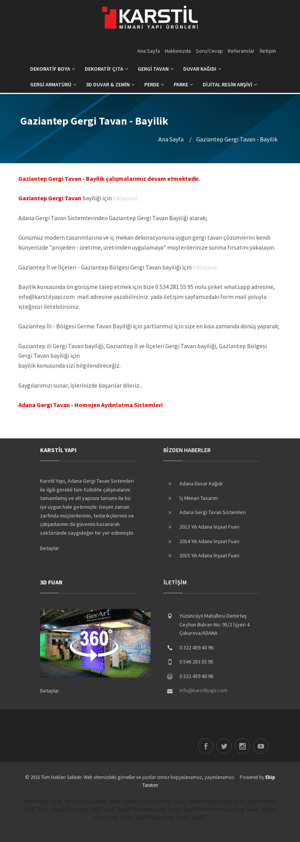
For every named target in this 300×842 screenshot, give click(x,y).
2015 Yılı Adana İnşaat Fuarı (209, 555)
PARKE (183, 84)
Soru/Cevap (209, 50)
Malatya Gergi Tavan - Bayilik (233, 801)
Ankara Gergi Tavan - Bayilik (109, 801)
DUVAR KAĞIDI (202, 68)
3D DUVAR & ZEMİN (110, 84)
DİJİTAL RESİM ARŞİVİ (230, 84)
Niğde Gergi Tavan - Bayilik (178, 817)
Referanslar (241, 50)
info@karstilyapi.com (203, 690)
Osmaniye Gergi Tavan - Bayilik (170, 801)
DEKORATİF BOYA (52, 68)
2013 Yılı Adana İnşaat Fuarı (209, 526)
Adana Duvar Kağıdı (201, 483)
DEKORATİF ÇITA (106, 68)
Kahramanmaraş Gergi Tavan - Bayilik (237, 809)
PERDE (154, 84)
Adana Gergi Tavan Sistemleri (212, 512)
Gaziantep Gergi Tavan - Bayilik (99, 809)
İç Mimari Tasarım (198, 498)
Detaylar (49, 548)
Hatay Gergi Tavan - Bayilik (122, 817)
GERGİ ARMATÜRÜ (53, 84)
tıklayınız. (126, 198)
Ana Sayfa (148, 50)
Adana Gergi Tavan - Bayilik (51, 801)
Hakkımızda (178, 50)
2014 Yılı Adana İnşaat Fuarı (209, 541)
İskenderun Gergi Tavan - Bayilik (164, 809)
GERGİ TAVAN (156, 68)
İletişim (268, 50)
